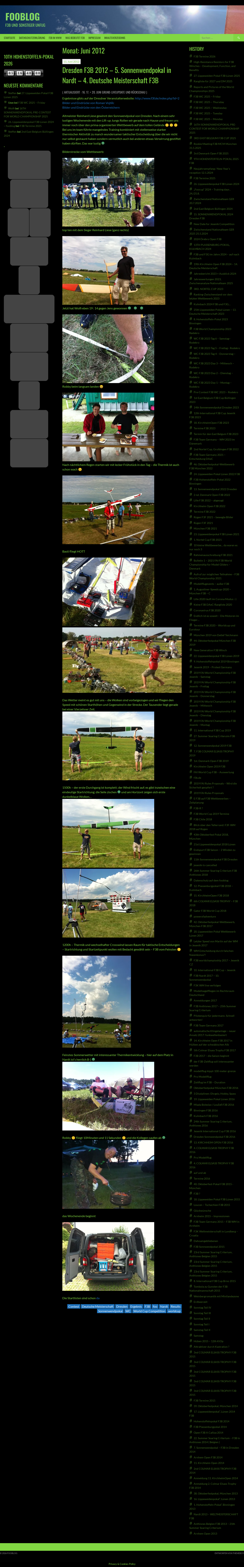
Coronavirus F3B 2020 (207, 610)
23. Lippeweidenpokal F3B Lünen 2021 (216, 534)
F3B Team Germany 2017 (208, 1025)
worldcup (174, 1311)
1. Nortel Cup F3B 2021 (208, 539)
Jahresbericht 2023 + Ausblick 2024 (215, 273)
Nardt (164, 1306)
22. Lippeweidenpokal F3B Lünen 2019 (216, 656)
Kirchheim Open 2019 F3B (209, 766)
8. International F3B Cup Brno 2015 (215, 1281)
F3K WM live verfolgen (207, 985)
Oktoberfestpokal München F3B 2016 (216, 1087)
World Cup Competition (149, 1311)
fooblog (22, 16)
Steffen (12, 93)
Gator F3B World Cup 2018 (210, 910)
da (98, 1298)
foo (155, 1306)
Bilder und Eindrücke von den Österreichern (91, 107)
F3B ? (197, 1193)
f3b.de (197, 777)
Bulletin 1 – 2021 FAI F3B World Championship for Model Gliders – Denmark (210, 564)
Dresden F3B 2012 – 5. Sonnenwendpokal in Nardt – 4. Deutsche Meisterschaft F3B (116, 75)
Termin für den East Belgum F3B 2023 (216, 434)
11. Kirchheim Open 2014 (209, 1463)
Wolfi (11, 108)
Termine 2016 (202, 1178)
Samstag (198, 1335)
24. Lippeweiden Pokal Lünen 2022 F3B (217, 474)
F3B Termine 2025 (31, 125)
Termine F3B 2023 (204, 428)
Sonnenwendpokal (110, 1311)
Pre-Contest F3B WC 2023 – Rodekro (216, 392)
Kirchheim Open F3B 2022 (209, 506)
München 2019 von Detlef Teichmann (216, 635)
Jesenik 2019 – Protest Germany (213, 667)
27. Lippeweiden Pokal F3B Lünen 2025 (217, 75)
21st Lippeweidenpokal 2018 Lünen (214, 844)
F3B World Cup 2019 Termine (211, 813)
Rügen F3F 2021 (203, 522)
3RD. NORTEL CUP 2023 (208, 288)
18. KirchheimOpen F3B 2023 (211, 422)
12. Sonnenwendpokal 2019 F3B (213, 745)
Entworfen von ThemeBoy (229, 1553)
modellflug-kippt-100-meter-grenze (215, 1071)
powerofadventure (205, 916)
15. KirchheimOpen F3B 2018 (211, 895)
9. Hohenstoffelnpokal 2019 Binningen (216, 661)
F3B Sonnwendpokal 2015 (209, 1246)
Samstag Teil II (202, 1329)
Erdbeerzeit (200, 1301)
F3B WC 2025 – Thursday (209, 102)
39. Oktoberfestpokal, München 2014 (216, 1406)
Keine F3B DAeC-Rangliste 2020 (213, 604)
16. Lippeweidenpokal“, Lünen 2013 (214, 1499)
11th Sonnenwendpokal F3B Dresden (216, 859)
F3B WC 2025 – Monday (208, 119)
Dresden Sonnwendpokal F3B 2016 (214, 1136)
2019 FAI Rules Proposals (209, 793)
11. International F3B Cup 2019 (212, 730)
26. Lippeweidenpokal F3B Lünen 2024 (216, 184)
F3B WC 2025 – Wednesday (210, 107)
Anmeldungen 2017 (205, 1000)
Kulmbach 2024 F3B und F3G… (212, 304)
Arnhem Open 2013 (205, 1533)
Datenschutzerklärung (32, 38)
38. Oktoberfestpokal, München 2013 (216, 1493)
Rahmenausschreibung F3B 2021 (213, 555)
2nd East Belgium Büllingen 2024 (213, 208)
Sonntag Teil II (202, 1318)
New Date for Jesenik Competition (214, 224)
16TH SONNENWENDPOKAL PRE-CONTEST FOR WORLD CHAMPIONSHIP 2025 (27, 112)
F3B (147, 1306)
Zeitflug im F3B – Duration (209, 1082)
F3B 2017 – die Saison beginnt (211, 1055)
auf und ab (200, 1172)
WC (128, 1311)
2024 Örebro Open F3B (208, 239)
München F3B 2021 (205, 528)
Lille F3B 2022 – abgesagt (209, 500)
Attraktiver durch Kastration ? (211, 1346)
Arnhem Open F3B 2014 (208, 1457)
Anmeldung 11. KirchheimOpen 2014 (216, 1478)
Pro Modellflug (202, 1076)
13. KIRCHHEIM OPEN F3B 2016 (213, 1142)
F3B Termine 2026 (204, 56)
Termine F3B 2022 (204, 511)
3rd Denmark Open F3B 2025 (211, 153)
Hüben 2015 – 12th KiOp (208, 1341)
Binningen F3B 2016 (206, 1110)
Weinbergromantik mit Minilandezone (216, 1296)
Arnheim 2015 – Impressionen (212, 1216)
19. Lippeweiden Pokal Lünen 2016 (214, 1099)
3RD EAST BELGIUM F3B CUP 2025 (215, 138)
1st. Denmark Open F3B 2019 (211, 761)
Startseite (9, 38)
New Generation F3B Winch (210, 650)
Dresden (122, 1306)
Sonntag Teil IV (202, 1307)
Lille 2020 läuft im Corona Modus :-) (215, 599)
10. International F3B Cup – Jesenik (214, 970)
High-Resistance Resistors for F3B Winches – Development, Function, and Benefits (212, 66)
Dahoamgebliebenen (206, 1241)
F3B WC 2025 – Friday (31, 102)
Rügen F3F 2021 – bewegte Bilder (213, 517)
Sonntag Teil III (202, 1313)
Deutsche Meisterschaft (97, 1306)
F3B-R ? (198, 808)
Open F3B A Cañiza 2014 (208, 1432)
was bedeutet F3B (75, 38)
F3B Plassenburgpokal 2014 (210, 1426)
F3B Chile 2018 (203, 819)
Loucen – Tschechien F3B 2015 (212, 1204)
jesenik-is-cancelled (205, 865)
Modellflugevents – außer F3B (211, 583)
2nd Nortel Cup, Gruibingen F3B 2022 (216, 449)
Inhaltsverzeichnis (114, 38)
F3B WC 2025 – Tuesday (208, 113)
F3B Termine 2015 (204, 1400)
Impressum (94, 38)
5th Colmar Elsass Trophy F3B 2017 (215, 1050)
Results (176, 1306)
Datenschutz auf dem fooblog (211, 880)
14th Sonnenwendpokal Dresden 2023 (216, 407)
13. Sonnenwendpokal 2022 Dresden (215, 489)
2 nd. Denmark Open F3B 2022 (212, 494)
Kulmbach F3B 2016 (206, 1116)
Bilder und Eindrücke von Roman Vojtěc (88, 103)
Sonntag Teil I (201, 1324)
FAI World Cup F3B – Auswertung (214, 772)
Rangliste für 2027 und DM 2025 (213, 81)
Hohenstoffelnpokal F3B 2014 (211, 1421)
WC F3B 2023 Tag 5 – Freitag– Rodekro (217, 348)
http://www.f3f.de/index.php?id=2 (157, 98)
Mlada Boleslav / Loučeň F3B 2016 (214, 1104)
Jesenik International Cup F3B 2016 (215, 1131)
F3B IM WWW (55, 38)
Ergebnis (136, 1306)
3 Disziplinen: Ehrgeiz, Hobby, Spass (215, 1093)
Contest (73, 1306)
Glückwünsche (203, 1210)
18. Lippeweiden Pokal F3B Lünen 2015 (217, 1199)
